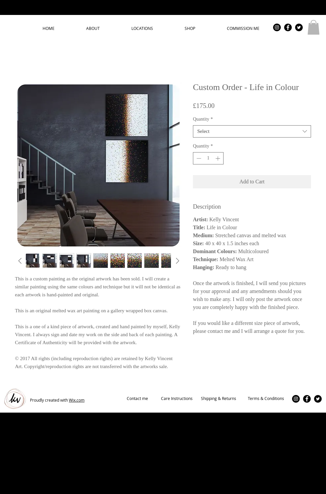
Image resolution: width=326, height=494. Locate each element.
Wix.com (76, 400)
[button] (313, 27)
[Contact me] (137, 398)
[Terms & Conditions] (265, 398)
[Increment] (218, 158)
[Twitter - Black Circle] (299, 27)
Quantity (203, 119)
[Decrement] (198, 158)
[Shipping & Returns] (218, 398)
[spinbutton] (208, 158)
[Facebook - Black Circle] (288, 27)
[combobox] (252, 131)
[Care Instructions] (176, 398)
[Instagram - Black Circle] (277, 27)
